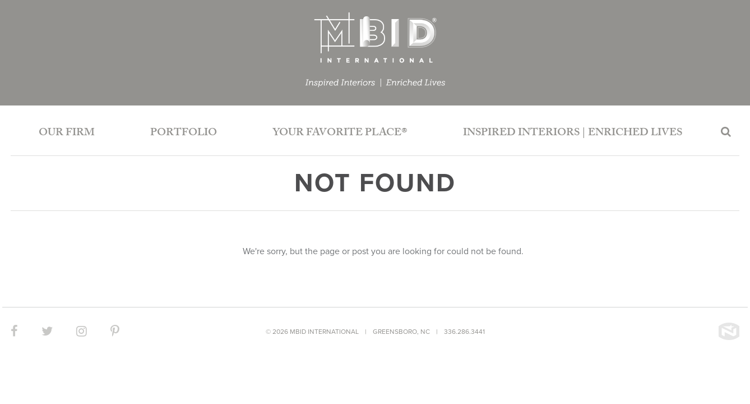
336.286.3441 (464, 332)
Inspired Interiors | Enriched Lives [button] (572, 134)
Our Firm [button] (67, 134)
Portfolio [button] (183, 134)
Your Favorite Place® (340, 134)
